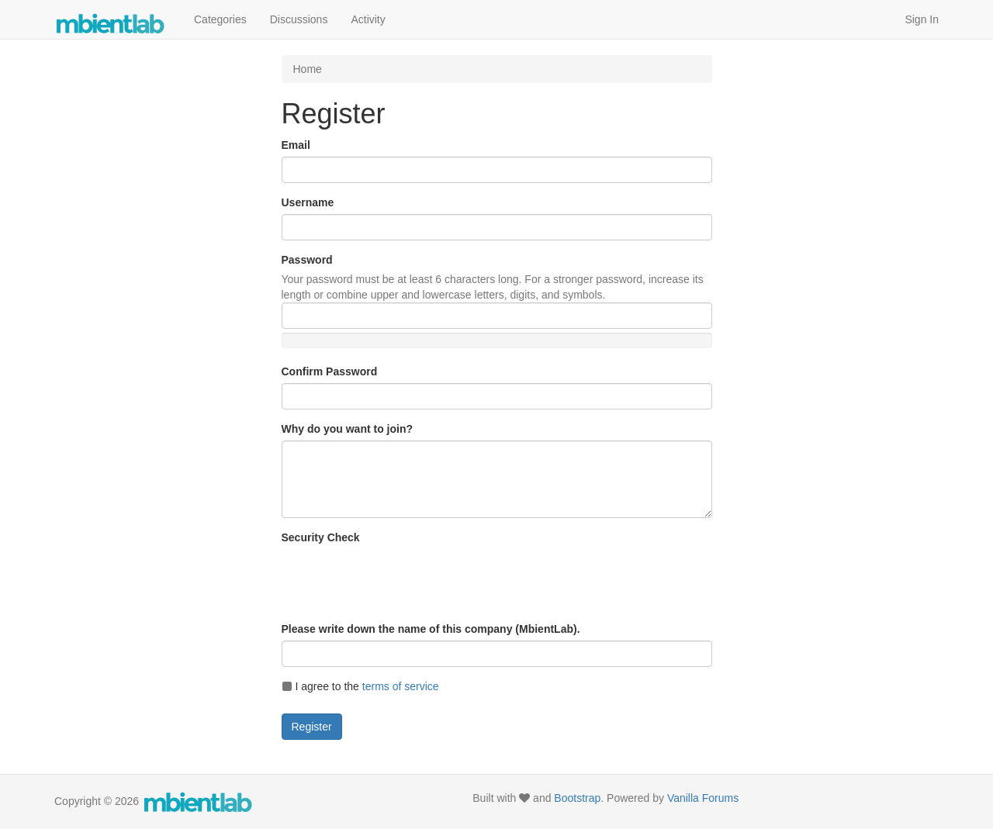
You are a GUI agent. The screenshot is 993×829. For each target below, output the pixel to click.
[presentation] (399, 579)
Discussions (299, 19)
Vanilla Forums (703, 798)
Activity (368, 19)
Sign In (922, 19)
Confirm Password (330, 371)
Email (296, 145)
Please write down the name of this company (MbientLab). (431, 629)
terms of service (400, 686)
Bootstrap (577, 798)
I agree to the (360, 686)
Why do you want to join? (347, 429)
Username (308, 202)
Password (307, 260)
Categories (220, 19)
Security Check (321, 537)
